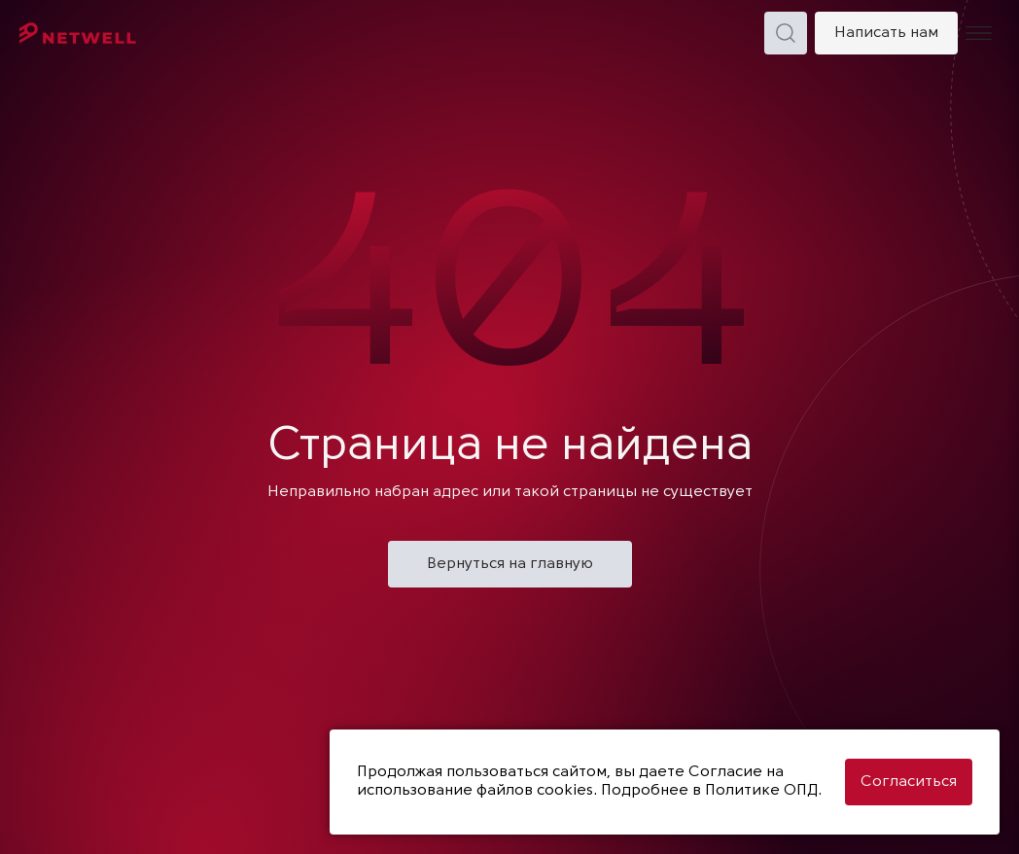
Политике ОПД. (763, 791)
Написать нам (886, 33)
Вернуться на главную (510, 564)
